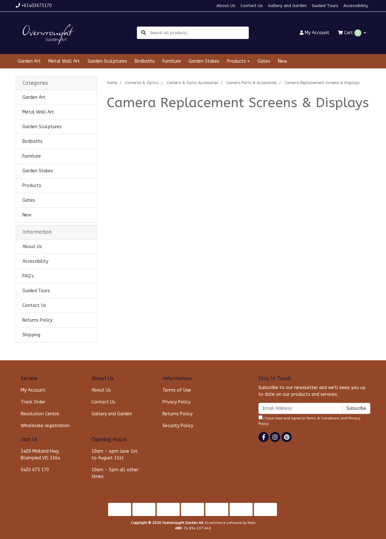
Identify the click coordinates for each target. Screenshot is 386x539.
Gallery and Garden (287, 5)
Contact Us (251, 5)
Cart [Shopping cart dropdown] (350, 32)
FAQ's (28, 276)
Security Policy (177, 425)
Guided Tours (325, 5)
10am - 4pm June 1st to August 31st (114, 455)
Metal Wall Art (64, 61)
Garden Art (29, 61)
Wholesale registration (45, 425)
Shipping (31, 335)
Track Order (33, 402)
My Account (33, 390)
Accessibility (355, 5)
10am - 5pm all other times (114, 473)
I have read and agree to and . (309, 420)
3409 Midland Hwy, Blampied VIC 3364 (40, 455)
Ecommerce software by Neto (230, 523)
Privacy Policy (176, 402)
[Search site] (143, 32)
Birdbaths (145, 61)
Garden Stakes (204, 61)
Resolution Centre (40, 414)
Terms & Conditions (323, 418)
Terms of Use (176, 390)
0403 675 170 (35, 470)
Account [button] (314, 32)
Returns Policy (37, 320)
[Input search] (199, 32)
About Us (226, 5)
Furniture (171, 61)
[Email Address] (300, 408)
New (282, 61)
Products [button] (236, 61)
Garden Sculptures (107, 61)
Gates (263, 61)
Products (31, 185)
